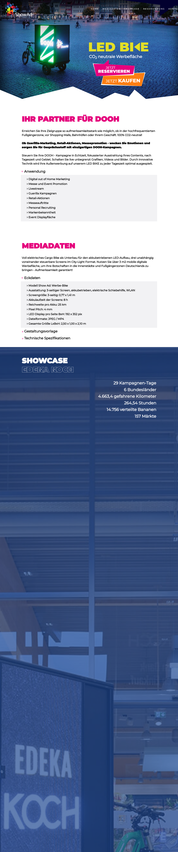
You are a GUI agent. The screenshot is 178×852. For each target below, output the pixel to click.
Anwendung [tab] (34, 171)
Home (95, 9)
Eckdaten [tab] (32, 278)
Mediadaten (112, 9)
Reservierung (154, 9)
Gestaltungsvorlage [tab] (40, 331)
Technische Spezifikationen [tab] (47, 338)
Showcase (132, 9)
